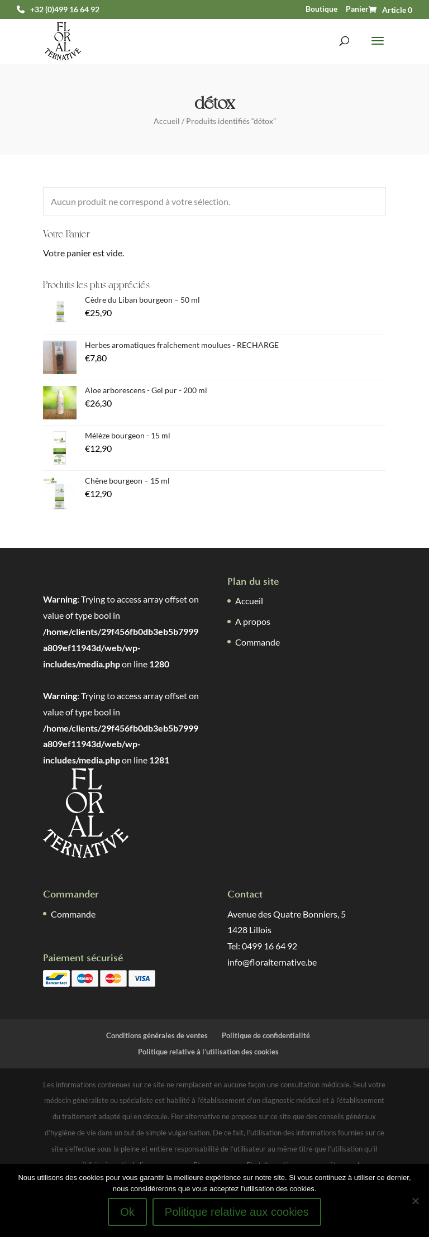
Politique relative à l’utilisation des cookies (208, 1051)
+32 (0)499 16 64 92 (64, 9)
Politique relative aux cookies (237, 1212)
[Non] (415, 1200)
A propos (252, 621)
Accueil (167, 121)
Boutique (321, 9)
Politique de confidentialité (266, 1035)
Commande (257, 642)
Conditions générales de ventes (157, 1035)
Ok (127, 1212)
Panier (357, 9)
